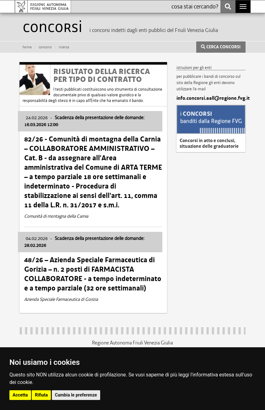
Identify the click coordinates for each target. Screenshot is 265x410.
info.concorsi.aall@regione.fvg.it (211, 98)
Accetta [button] (20, 394)
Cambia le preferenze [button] (76, 394)
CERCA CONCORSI (221, 47)
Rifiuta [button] (41, 394)
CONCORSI (45, 47)
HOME (27, 47)
